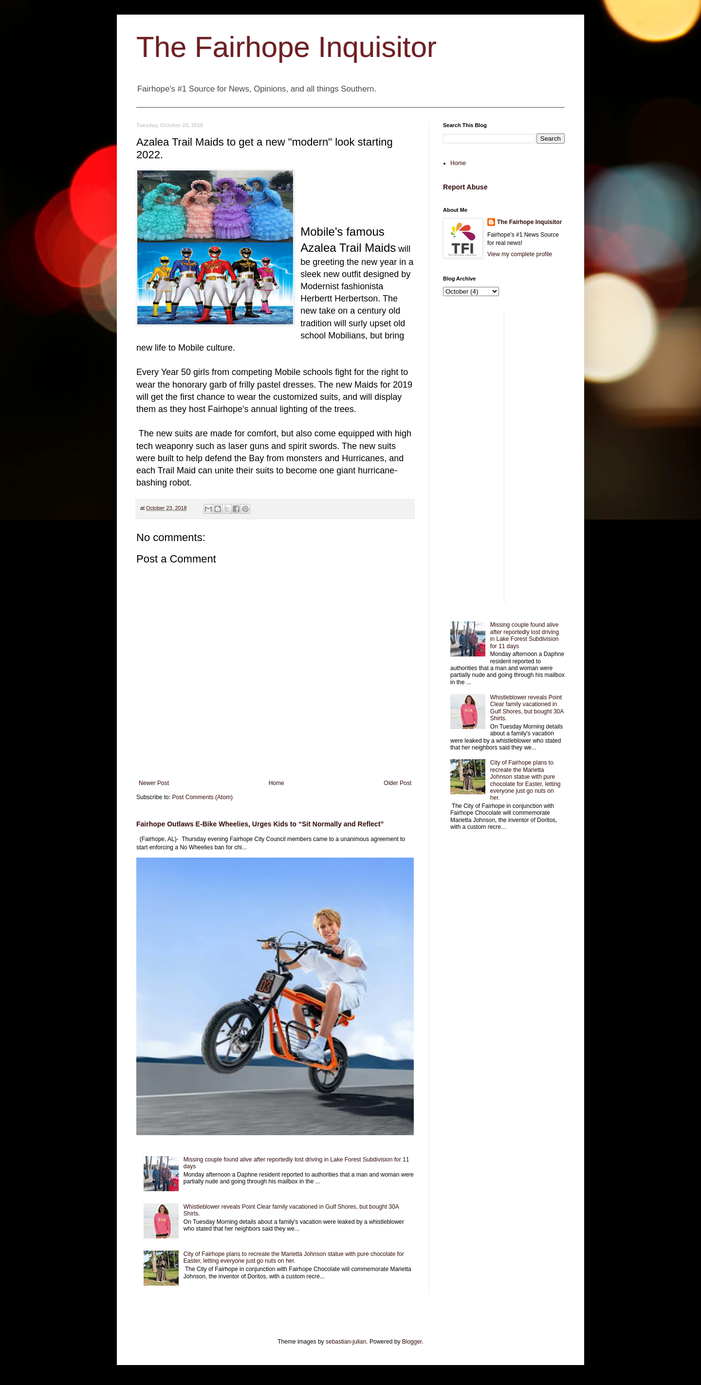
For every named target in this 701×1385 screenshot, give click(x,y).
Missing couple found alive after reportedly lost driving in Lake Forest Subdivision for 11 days (524, 635)
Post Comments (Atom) (202, 797)
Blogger (412, 1341)
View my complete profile (519, 254)
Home (276, 783)
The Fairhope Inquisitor (286, 47)
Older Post (397, 783)
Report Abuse (465, 187)
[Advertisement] (504, 457)
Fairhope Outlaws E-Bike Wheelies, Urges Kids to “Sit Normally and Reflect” (260, 824)
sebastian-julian (346, 1341)
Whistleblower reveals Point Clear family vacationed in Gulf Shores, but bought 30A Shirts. (527, 708)
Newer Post (154, 783)
